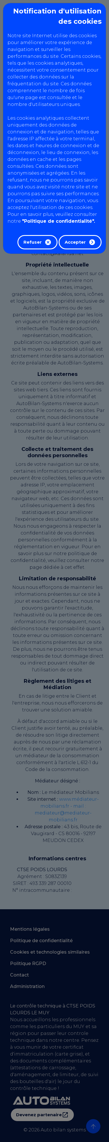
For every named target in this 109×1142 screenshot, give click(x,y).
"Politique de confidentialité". (58, 221)
